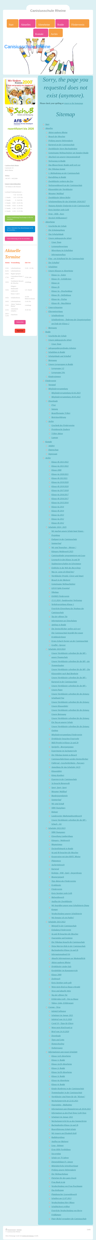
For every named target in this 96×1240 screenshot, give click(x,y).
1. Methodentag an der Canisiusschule (64, 173)
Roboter (55, 812)
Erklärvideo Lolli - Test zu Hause (65, 999)
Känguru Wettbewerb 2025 (62, 551)
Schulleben (52, 267)
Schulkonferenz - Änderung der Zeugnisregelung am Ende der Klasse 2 (71, 322)
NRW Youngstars (58, 832)
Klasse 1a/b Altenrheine (61, 1056)
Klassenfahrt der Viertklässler (60, 189)
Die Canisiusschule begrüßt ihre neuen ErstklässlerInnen (67, 635)
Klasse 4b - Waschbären (61, 303)
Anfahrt (51, 446)
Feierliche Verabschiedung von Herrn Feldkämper (67, 1212)
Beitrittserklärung (59, 417)
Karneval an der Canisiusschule (61, 145)
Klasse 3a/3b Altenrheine (62, 1072)
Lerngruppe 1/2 (58, 368)
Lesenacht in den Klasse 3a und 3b (66, 560)
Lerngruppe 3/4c (58, 372)
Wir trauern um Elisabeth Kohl (64, 1133)
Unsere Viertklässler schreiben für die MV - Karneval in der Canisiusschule (69, 680)
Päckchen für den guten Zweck (64, 1178)
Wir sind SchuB (58, 804)
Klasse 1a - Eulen (59, 275)
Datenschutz (53, 450)
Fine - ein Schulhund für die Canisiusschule (66, 258)
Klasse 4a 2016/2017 (60, 495)
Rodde (47, 332)
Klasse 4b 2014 (58, 511)
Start (47, 124)
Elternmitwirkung (55, 311)
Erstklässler (56, 885)
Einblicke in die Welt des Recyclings (66, 568)
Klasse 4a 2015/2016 (60, 503)
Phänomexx (56, 861)
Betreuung (52, 328)
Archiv (51, 421)
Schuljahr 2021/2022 (56, 922)
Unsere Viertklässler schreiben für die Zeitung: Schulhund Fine (71, 696)
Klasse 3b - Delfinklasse (61, 295)
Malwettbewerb (58, 897)
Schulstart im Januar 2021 (62, 1015)
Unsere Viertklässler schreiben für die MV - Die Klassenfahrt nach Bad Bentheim (71, 671)
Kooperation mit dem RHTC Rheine (66, 857)
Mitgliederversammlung (58, 389)
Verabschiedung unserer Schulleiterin (67, 914)
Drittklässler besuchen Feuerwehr (65, 739)
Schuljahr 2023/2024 (56, 649)
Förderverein (50, 381)
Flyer (54, 405)
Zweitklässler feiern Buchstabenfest (62, 149)
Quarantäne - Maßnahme (62, 1105)
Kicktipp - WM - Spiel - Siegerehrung (67, 873)
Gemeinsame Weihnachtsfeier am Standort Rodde (68, 153)
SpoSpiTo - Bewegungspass (63, 747)
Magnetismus (57, 844)
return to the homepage (73, 103)
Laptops (55, 437)
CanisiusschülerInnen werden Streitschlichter (70, 759)
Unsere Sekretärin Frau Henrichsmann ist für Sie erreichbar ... (20, 229)
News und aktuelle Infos (61, 991)
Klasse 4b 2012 (58, 523)
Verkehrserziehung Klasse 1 (63, 604)
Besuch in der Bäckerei (61, 580)
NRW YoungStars (58, 808)
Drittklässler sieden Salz (61, 966)
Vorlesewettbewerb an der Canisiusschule (65, 185)
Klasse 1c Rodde (58, 1060)
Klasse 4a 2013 (58, 515)
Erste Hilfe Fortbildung (61, 1149)
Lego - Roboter (58, 1145)
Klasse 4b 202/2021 (60, 478)
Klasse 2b (55, 287)
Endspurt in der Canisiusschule (64, 539)
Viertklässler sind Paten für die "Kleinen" (68, 1097)
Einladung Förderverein (61, 930)
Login (88, 1229)
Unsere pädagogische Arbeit (59, 238)
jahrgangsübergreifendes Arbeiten (62, 348)
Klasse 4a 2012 (58, 519)
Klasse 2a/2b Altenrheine (62, 1064)
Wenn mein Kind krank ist (62, 1027)
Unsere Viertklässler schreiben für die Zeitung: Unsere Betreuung (71, 712)
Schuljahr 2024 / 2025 (57, 527)
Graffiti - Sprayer (59, 645)
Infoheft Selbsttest (59, 1011)
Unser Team (56, 242)
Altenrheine (50, 222)
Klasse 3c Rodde (58, 1076)
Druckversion (11, 1230)
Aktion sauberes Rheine (57, 132)
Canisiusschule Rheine (48, 11)
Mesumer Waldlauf (56, 193)
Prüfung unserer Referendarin (60, 141)
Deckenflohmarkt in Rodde (62, 848)
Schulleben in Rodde (56, 352)
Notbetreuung (57, 1048)
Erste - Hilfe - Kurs (56, 214)
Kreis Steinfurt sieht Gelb (58, 210)
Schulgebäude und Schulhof (59, 356)
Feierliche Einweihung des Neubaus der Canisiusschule (68, 610)
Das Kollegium (58, 1190)
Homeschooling (58, 1044)
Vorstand (52, 385)
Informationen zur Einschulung (64, 621)
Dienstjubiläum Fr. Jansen (62, 1162)
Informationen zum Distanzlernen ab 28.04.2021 (71, 1109)
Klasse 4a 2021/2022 (60, 466)
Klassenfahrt (57, 771)
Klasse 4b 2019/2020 (60, 486)
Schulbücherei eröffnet (61, 1206)
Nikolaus (55, 592)
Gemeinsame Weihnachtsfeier (63, 584)
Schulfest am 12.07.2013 (61, 1198)
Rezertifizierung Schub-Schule (64, 1129)
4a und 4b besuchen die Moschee (65, 852)
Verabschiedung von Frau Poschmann (67, 1186)
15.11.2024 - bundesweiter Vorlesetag (67, 600)
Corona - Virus (54, 1007)
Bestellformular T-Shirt (61, 413)
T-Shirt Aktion (57, 433)
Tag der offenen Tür (60, 616)
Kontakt (48, 442)
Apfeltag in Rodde (59, 625)
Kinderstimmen (54, 376)
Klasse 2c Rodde (58, 1068)
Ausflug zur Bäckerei (60, 1141)
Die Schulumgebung (56, 230)
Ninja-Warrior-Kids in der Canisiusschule (69, 946)
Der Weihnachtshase (60, 1174)
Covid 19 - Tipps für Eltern (62, 1023)
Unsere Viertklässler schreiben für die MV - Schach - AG (69, 822)
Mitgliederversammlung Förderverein (67, 735)
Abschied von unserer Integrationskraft (64, 157)
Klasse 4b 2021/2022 (60, 462)
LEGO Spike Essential (61, 588)
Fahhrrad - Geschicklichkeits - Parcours (68, 763)
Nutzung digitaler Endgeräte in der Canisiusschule (69, 206)
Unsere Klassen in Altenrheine (60, 271)
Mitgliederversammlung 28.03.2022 (66, 397)
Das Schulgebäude (56, 234)
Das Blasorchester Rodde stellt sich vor (64, 165)
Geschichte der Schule (57, 226)
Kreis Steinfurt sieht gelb (62, 983)
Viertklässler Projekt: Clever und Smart (68, 576)
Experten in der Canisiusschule (64, 779)
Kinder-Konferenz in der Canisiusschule (68, 1089)
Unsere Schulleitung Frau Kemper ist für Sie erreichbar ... (20, 218)
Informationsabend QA (61, 954)
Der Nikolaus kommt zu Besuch (64, 755)
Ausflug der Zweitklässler (62, 901)
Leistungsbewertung (60, 246)
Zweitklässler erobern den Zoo (60, 181)
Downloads (53, 401)
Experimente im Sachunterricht (64, 751)
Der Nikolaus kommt (56, 169)
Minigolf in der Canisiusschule (64, 926)
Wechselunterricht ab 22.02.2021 (65, 1101)
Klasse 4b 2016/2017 (60, 499)
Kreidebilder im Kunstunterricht (65, 970)
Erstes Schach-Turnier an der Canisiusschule (70, 641)
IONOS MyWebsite (28, 1236)
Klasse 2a (55, 283)
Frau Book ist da (58, 1182)
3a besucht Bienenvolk (61, 783)
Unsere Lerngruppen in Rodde (60, 364)
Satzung (55, 409)
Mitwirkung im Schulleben (62, 250)
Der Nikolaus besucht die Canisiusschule (68, 942)
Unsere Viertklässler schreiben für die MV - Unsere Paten (69, 688)
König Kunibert (58, 775)
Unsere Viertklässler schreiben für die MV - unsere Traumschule (69, 655)
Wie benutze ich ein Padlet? (63, 918)
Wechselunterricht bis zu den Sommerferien (69, 1121)
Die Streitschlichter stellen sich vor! (66, 629)
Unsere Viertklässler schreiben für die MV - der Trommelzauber (71, 663)
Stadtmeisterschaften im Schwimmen (66, 564)
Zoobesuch (56, 979)
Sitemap (19, 1230)
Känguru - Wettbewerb (61, 840)
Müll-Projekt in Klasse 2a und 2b (65, 743)
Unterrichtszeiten (55, 307)
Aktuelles (49, 128)
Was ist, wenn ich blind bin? (63, 572)
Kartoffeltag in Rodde (57, 177)
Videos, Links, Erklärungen (63, 1003)
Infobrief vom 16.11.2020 (62, 1019)
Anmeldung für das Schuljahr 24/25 (66, 767)
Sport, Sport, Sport (59, 787)
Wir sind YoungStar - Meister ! (64, 547)
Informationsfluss (59, 254)
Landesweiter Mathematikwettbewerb (67, 816)
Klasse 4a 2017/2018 (60, 490)
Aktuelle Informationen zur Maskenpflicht (68, 958)
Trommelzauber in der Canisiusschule (67, 1093)
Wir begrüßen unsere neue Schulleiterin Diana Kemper (70, 907)
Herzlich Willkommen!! (57, 218)
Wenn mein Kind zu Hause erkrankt (66, 987)
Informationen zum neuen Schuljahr (62, 1052)
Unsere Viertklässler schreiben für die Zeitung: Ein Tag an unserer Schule (71, 720)
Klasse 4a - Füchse (59, 299)
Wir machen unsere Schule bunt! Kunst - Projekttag (68, 533)
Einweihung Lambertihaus (62, 836)
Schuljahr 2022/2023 (56, 828)
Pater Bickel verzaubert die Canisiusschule (69, 1219)
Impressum (52, 454)
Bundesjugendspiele (60, 796)
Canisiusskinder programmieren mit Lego (68, 555)
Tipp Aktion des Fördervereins (64, 881)
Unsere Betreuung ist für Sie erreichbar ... (19, 239)
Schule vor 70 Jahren (60, 1158)
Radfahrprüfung (58, 1137)
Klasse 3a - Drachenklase (62, 291)
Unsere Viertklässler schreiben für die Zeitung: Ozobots (71, 728)
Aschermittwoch (58, 865)
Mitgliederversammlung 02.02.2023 (66, 393)
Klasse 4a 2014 (58, 507)
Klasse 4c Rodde (58, 1084)
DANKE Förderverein (60, 596)
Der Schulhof (53, 263)
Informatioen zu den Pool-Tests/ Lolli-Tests (69, 1113)
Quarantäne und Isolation (62, 938)
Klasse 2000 (57, 470)
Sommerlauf (56, 543)
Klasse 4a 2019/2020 (60, 482)
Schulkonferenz (58, 315)
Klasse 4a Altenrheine (60, 1080)
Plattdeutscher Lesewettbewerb (64, 1194)
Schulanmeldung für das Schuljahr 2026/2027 (67, 201)
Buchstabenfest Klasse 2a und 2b (65, 950)
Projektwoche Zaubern (61, 429)
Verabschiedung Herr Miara (63, 1202)
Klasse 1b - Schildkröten (61, 279)
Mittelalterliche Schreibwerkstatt (65, 1166)
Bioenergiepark (58, 877)
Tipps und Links (58, 1040)
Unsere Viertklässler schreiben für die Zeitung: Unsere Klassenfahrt (71, 704)
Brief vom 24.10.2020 (60, 1031)
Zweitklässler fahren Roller (59, 197)
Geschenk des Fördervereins (63, 425)
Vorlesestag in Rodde (57, 161)
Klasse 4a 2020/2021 (60, 474)
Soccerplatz (56, 1154)
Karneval (55, 869)
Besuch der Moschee (56, 136)
